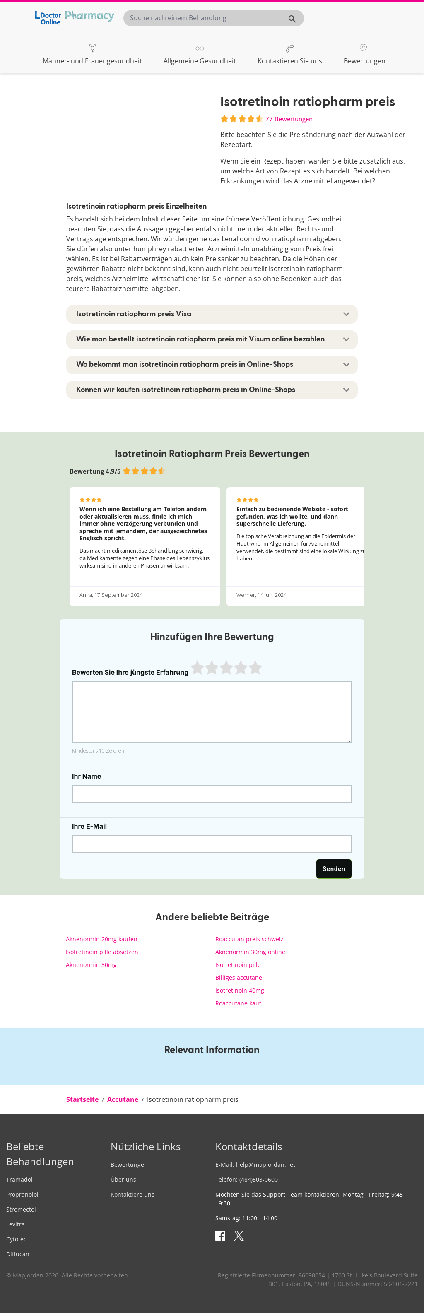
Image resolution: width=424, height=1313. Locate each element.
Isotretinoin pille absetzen (102, 952)
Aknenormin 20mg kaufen (101, 939)
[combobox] (213, 17)
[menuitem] (92, 54)
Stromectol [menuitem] (21, 1209)
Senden (334, 869)
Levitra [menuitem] (15, 1224)
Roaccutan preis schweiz (249, 939)
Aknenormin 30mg (91, 965)
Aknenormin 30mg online (250, 952)
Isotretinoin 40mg (239, 990)
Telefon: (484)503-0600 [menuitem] (246, 1179)
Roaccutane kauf (238, 1003)
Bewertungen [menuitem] (129, 1165)
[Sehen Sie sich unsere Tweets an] (240, 1235)
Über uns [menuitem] (123, 1179)
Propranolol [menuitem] (22, 1194)
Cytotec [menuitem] (16, 1239)
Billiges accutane (238, 977)
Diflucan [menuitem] (17, 1254)
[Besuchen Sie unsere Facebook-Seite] (221, 1235)
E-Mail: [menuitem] (255, 1165)
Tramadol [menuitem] (19, 1179)
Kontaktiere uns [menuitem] (132, 1194)
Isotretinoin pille (238, 965)
